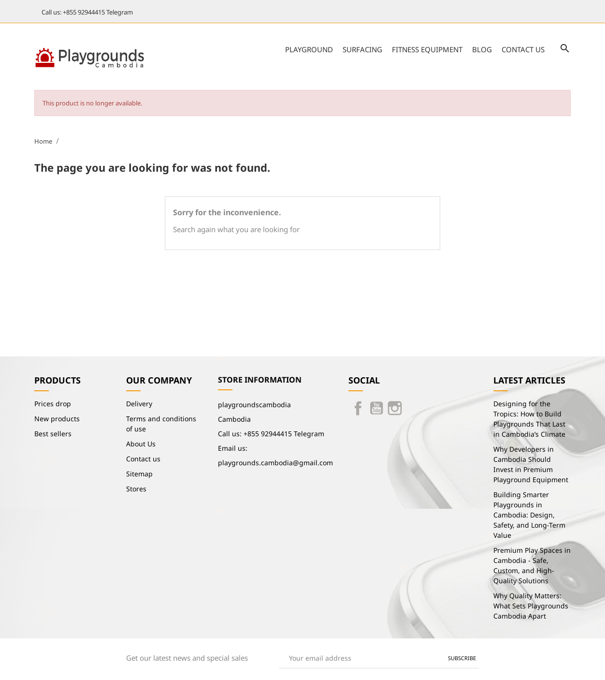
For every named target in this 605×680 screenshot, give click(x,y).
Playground (309, 49)
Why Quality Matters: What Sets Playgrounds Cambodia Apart (530, 606)
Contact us (523, 49)
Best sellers (53, 433)
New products (57, 418)
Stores (136, 488)
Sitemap (139, 473)
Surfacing (362, 49)
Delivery (139, 403)
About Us (141, 443)
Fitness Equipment (427, 49)
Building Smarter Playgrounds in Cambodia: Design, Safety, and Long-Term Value (529, 515)
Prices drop (52, 403)
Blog (482, 49)
